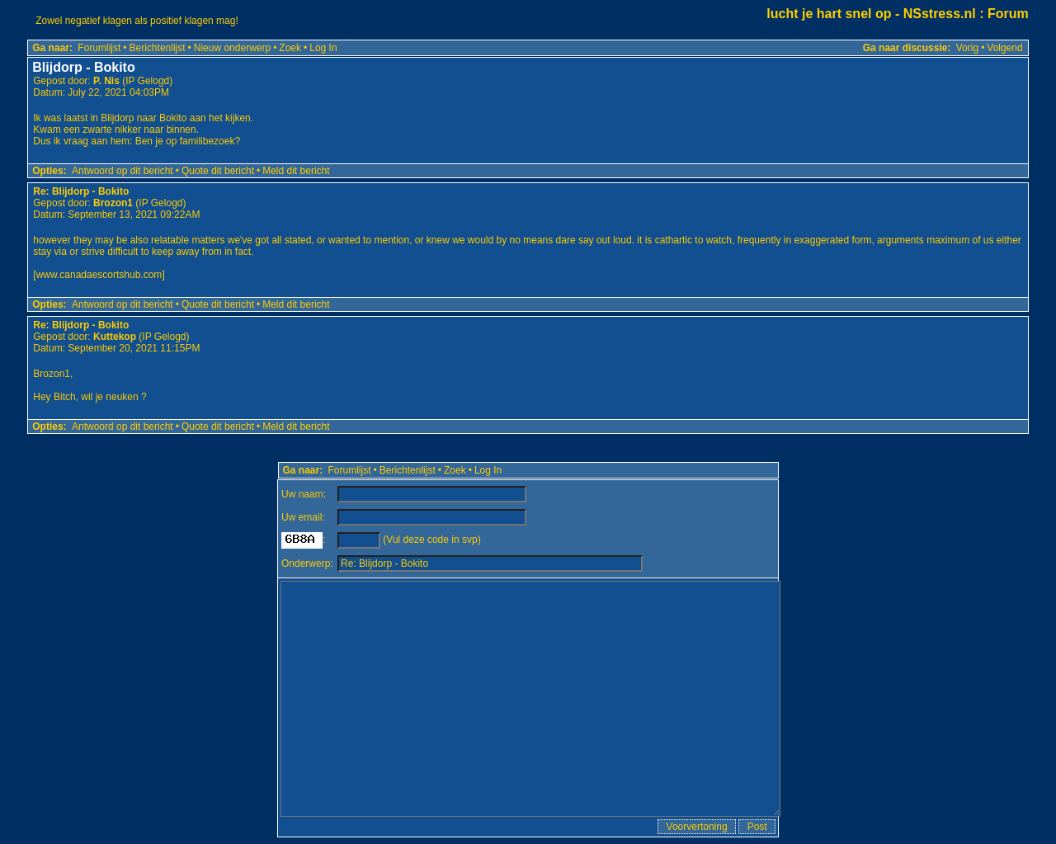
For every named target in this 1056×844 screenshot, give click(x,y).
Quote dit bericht (218, 171)
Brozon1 (113, 203)
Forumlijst (99, 48)
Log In (323, 48)
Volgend (1004, 48)
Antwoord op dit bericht (122, 171)
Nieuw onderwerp (232, 48)
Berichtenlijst (158, 48)
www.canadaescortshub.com (99, 275)
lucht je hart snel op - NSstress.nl (870, 14)
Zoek (290, 48)
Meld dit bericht (295, 171)
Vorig (967, 48)
